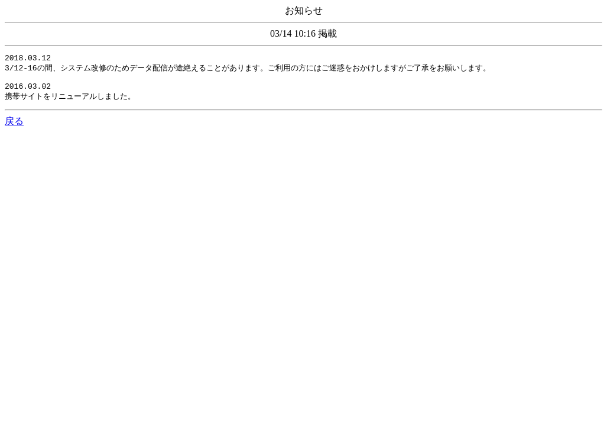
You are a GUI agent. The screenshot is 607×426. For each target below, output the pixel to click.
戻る (14, 127)
